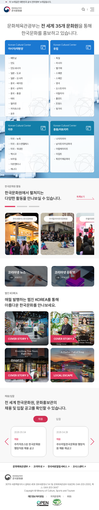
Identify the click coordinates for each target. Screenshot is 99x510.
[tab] (10, 206)
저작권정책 (55, 496)
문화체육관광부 (20, 466)
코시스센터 (78, 466)
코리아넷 (37, 466)
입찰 (58, 419)
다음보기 (92, 441)
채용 (40, 419)
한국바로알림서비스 (57, 466)
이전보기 (6, 441)
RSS (69, 496)
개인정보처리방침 (36, 496)
